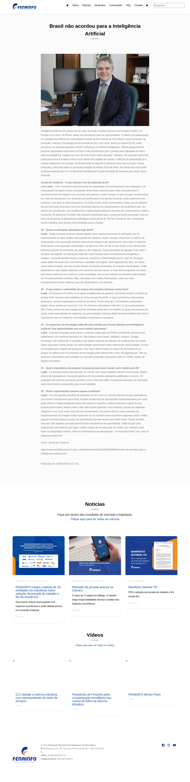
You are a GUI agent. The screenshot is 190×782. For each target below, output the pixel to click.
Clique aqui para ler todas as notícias (95, 519)
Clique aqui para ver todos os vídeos (95, 645)
